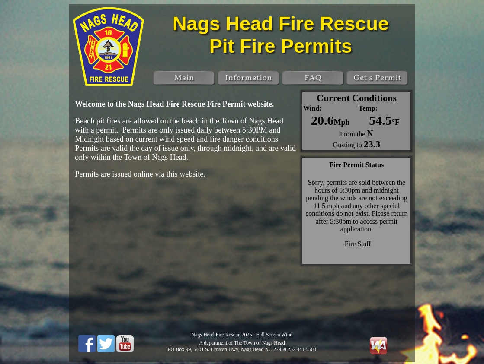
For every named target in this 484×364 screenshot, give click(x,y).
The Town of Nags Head (259, 343)
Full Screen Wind (274, 335)
